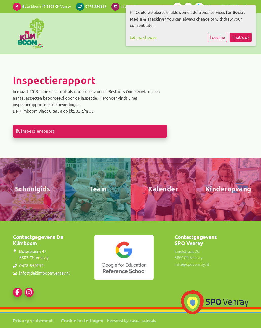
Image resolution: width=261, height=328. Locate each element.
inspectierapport (35, 131)
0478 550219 (95, 6)
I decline (217, 37)
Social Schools (142, 320)
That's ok (240, 37)
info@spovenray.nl (192, 264)
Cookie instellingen (82, 320)
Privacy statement (33, 320)
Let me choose (143, 37)
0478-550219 (31, 265)
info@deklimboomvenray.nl (44, 273)
